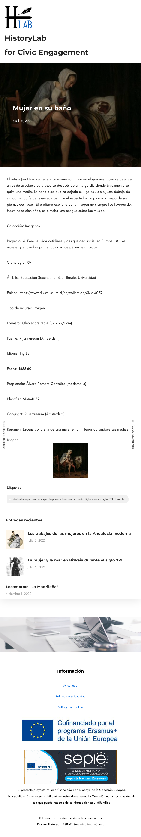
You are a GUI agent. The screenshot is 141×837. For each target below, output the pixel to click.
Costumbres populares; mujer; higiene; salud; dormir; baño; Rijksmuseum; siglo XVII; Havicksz (69, 499)
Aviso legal (70, 685)
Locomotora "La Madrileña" (32, 587)
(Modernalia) (76, 383)
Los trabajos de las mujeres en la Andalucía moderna (79, 533)
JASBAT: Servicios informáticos (83, 824)
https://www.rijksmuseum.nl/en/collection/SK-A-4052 (61, 292)
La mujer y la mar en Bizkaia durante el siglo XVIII (76, 560)
